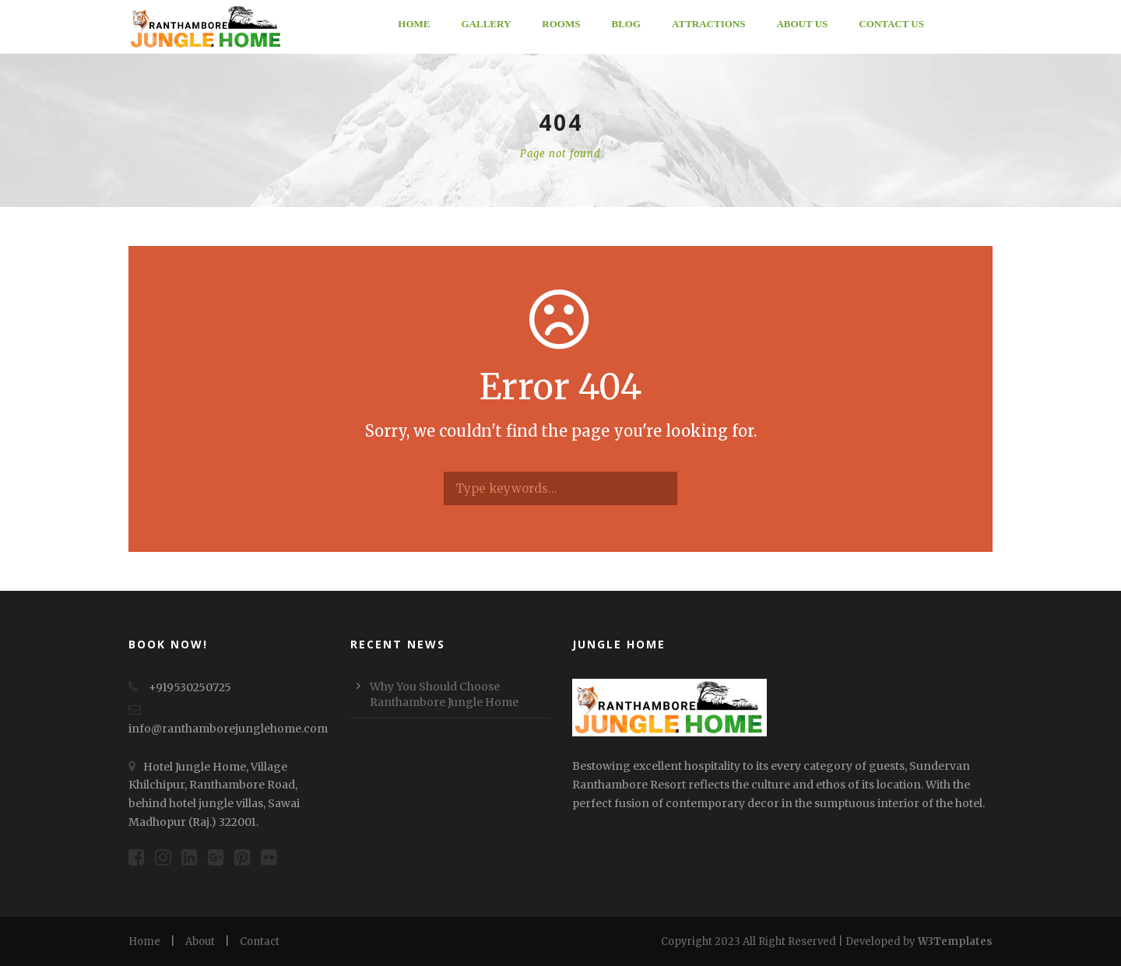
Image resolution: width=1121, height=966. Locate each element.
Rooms (561, 24)
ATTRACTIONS (708, 24)
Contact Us (891, 24)
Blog (626, 24)
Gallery (486, 24)
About (200, 941)
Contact (259, 941)
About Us (802, 24)
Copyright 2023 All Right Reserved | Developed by (789, 941)
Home (414, 24)
